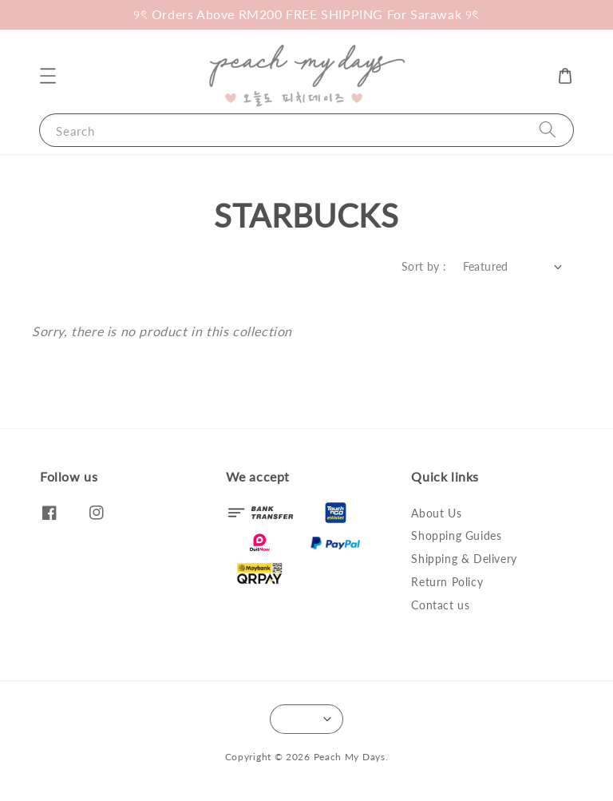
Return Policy (447, 582)
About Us (436, 513)
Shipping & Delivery (463, 558)
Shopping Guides (456, 535)
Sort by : (424, 266)
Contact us (440, 605)
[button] (47, 75)
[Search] (547, 129)
